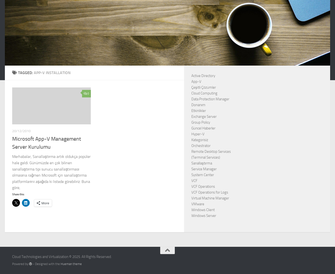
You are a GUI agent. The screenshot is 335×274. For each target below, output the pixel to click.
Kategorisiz (199, 140)
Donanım (198, 105)
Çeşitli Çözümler (203, 87)
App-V (196, 81)
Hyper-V (198, 134)
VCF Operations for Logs (209, 192)
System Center (202, 175)
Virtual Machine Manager (210, 198)
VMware (197, 204)
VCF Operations (203, 186)
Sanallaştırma (201, 163)
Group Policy (200, 122)
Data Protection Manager (210, 99)
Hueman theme (71, 264)
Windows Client (203, 210)
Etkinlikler (198, 111)
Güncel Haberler (203, 128)
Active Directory (203, 76)
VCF (194, 181)
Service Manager (204, 169)
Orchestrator (201, 146)
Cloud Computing (204, 93)
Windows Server (203, 216)
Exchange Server (204, 116)
